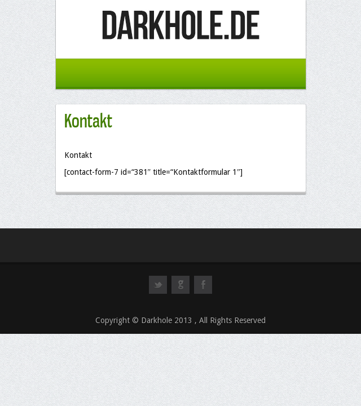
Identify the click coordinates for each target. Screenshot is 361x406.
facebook (203, 290)
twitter (158, 290)
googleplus (180, 290)
